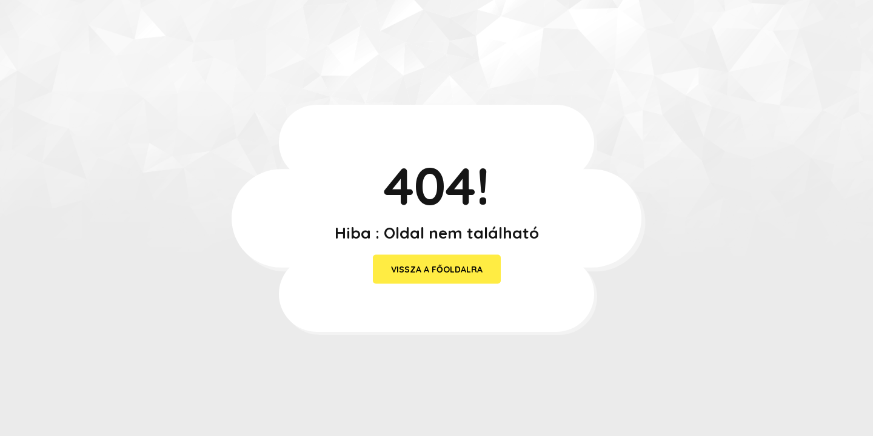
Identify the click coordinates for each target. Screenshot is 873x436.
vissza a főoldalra (437, 269)
